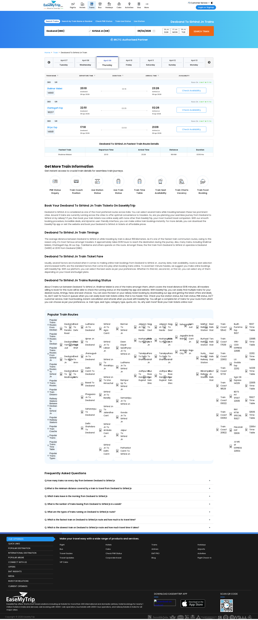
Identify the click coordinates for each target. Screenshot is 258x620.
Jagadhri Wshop (178, 337)
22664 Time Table (246, 429)
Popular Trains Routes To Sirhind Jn (52, 370)
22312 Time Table (246, 356)
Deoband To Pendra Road (63, 329)
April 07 (64, 60)
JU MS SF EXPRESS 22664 (231, 446)
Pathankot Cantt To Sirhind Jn (118, 450)
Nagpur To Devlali (146, 327)
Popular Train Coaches (52, 428)
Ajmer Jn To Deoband (83, 341)
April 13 (194, 60)
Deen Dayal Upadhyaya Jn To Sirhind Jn (118, 347)
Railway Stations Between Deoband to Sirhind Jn (52, 405)
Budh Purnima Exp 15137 (231, 329)
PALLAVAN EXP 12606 (231, 430)
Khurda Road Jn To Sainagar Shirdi (146, 377)
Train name (52, 75)
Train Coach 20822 (218, 429)
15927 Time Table (246, 400)
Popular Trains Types (52, 455)
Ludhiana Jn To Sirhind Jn (118, 367)
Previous (49, 62)
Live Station (139, 21)
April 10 (129, 60)
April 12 (172, 60)
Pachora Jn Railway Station (207, 376)
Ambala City (178, 352)
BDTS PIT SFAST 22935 (231, 396)
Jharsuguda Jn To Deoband (83, 356)
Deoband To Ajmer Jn (63, 359)
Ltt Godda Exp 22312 (231, 364)
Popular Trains (52, 436)
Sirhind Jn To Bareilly (101, 394)
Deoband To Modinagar (63, 374)
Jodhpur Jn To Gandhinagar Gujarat (137, 376)
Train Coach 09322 (218, 400)
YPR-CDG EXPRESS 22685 (231, 346)
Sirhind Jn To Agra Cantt (101, 329)
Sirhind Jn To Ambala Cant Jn (101, 430)
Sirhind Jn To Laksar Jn (101, 346)
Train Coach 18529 (218, 385)
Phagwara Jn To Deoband (83, 397)
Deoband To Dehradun (72, 327)
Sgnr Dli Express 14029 (231, 380)
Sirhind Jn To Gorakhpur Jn (101, 364)
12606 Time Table (246, 414)
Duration (117, 75)
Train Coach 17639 (218, 341)
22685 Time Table (246, 341)
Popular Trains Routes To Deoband (52, 339)
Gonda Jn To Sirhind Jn (118, 417)
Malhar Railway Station (199, 327)
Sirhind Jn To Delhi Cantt (101, 449)
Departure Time (87, 75)
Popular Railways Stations (52, 419)
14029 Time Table (246, 371)
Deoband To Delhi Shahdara (72, 344)
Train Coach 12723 (218, 371)
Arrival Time (152, 75)
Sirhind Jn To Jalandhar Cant (101, 411)
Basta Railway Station (207, 327)
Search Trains (52, 21)
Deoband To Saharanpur (72, 374)
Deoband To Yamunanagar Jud (63, 344)
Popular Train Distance (52, 392)
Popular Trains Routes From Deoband (52, 325)
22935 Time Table (246, 385)
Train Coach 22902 (218, 356)
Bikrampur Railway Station (199, 374)
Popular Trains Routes (52, 383)
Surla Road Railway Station (199, 358)
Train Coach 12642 (218, 327)
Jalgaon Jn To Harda (137, 327)
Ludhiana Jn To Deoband (83, 327)
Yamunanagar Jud (187, 326)
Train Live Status (123, 21)
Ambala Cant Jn (187, 338)
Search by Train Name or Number (77, 21)
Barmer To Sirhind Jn (118, 329)
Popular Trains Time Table (52, 445)
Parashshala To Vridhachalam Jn (146, 358)
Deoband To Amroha (72, 359)
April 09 (107, 60)
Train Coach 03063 (218, 414)
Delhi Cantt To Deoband (83, 371)
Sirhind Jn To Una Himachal (101, 380)
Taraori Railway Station (207, 341)
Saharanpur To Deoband (83, 411)
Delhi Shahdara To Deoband (83, 428)
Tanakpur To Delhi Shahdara (137, 356)
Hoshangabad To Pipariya (137, 340)
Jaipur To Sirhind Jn (118, 435)
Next (209, 62)
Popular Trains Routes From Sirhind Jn (52, 354)
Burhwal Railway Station (199, 341)
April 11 (151, 60)
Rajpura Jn (187, 352)
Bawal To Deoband (83, 384)
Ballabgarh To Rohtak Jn (146, 341)
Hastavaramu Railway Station (207, 356)
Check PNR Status (103, 21)
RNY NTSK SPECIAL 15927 (231, 414)
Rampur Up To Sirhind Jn (118, 385)
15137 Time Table (246, 327)
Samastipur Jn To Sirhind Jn (118, 400)
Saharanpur (178, 324)
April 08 (85, 60)
